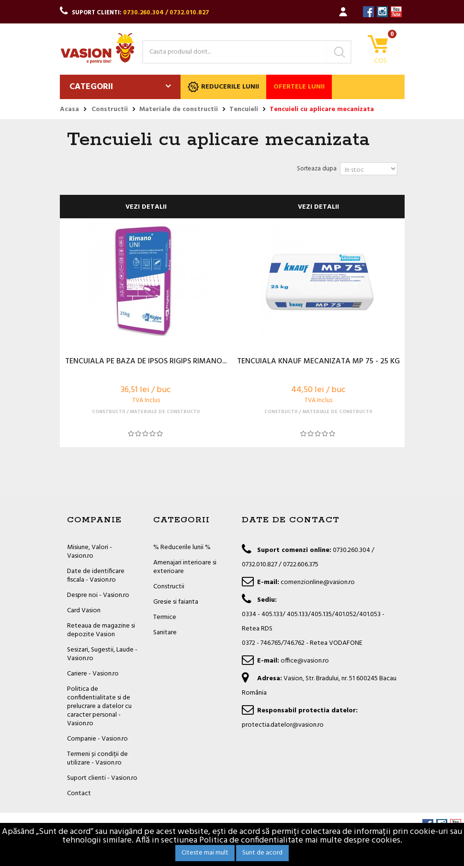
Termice (164, 617)
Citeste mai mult (204, 852)
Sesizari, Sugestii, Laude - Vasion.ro (102, 654)
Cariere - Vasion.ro (93, 673)
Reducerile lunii (223, 86)
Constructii (168, 586)
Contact (79, 793)
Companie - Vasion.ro (97, 738)
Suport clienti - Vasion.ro (102, 778)
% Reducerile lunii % (182, 547)
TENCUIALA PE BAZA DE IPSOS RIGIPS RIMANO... (145, 362)
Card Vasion (84, 610)
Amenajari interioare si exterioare (184, 567)
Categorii (91, 87)
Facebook (368, 11)
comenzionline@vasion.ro (318, 582)
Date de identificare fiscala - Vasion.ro (95, 575)
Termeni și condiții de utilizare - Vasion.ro (97, 758)
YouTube (396, 11)
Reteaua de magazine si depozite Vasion (101, 630)
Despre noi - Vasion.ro (98, 595)
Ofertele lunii (299, 86)
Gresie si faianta (175, 601)
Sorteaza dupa (317, 169)
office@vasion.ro (305, 660)
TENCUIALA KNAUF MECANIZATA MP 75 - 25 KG (318, 362)
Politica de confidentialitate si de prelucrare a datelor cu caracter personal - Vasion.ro (99, 706)
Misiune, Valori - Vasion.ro (89, 552)
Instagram (382, 11)
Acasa (69, 109)
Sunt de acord (262, 852)
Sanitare (165, 632)
